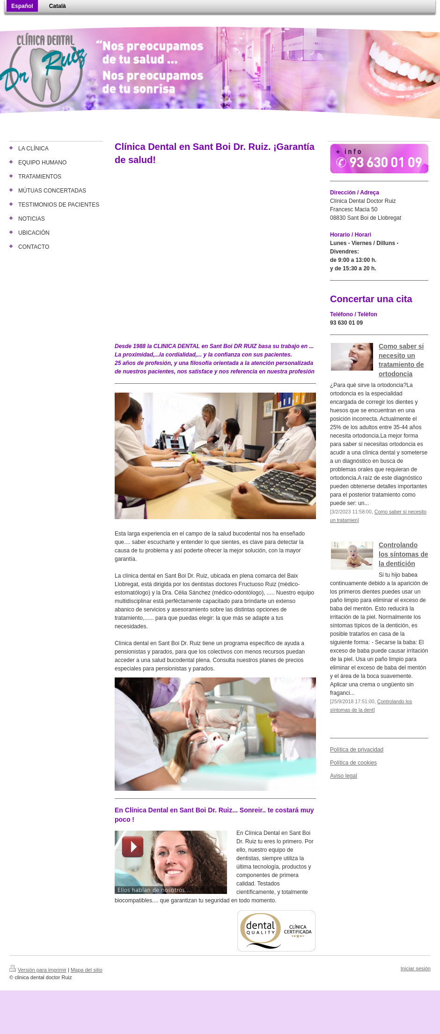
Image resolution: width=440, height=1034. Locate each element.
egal (351, 776)
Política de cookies (353, 762)
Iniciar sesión (416, 968)
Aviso (337, 776)
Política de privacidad (356, 749)
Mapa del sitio (87, 970)
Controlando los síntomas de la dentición (403, 554)
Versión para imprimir (37, 970)
